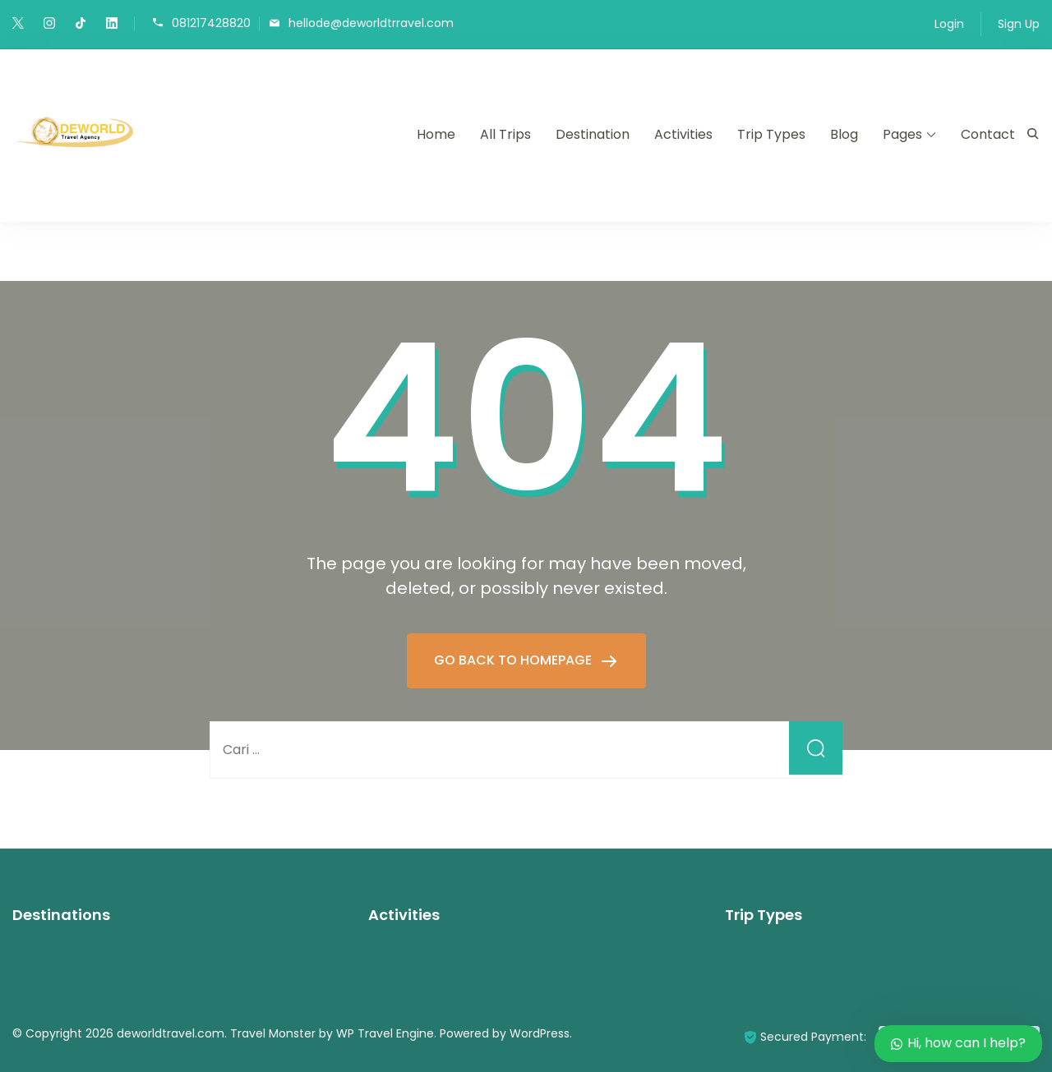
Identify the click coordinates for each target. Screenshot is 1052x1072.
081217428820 (211, 22)
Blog (844, 134)
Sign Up (1019, 24)
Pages (902, 134)
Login (949, 24)
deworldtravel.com (170, 1033)
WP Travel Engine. (386, 1033)
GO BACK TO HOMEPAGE (514, 660)
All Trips (505, 134)
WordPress (540, 1033)
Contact (988, 134)
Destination (593, 134)
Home (436, 134)
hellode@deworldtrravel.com (371, 22)
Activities (683, 134)
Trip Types (771, 134)
